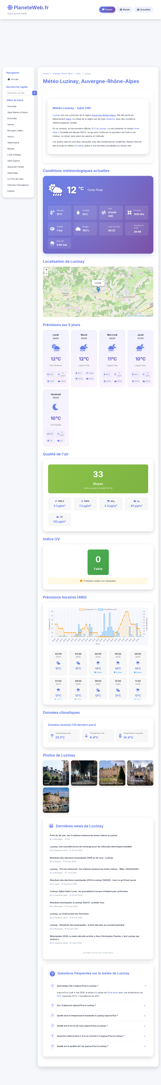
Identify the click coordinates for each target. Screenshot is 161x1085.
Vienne (10, 124)
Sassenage (12, 173)
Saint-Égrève (13, 161)
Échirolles (12, 118)
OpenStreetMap (139, 316)
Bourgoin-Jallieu (15, 130)
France (107, 9)
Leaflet (128, 316)
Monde (125, 9)
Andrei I (111, 783)
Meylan (10, 149)
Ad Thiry (83, 783)
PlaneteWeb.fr (28, 7)
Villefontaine (13, 142)
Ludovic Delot (57, 781)
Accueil (13, 79)
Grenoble (11, 106)
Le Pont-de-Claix (15, 179)
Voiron (10, 136)
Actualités (143, 9)
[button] (46, 270)
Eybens (10, 191)
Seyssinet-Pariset (15, 167)
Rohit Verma (141, 781)
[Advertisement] (80, 41)
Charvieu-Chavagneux (18, 185)
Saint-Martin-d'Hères (17, 112)
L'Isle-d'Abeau (14, 155)
